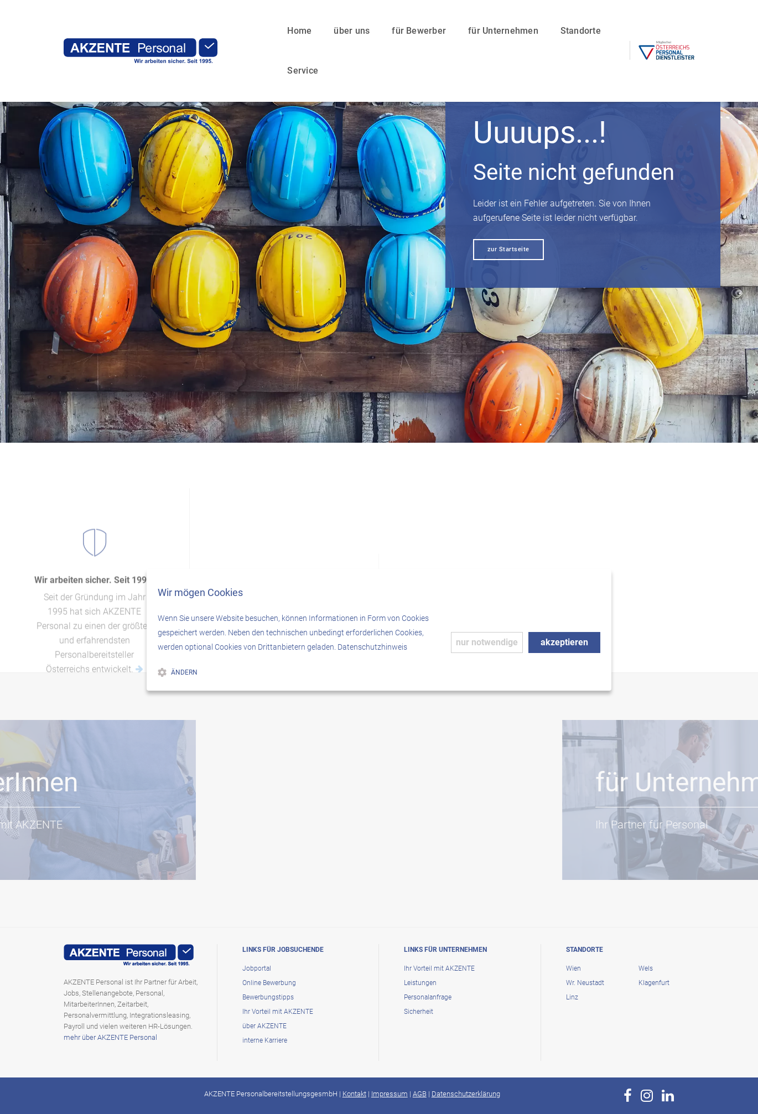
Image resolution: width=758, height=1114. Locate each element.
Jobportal (256, 968)
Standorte (533, 19)
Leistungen (420, 983)
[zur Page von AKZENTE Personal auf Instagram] (647, 1095)
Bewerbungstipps (268, 997)
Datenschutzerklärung (466, 1094)
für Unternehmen (456, 19)
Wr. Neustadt (585, 983)
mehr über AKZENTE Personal (110, 1037)
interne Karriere (264, 1040)
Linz (572, 997)
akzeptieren (564, 642)
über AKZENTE (264, 1026)
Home (252, 19)
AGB (420, 1094)
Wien (573, 968)
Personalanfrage (427, 997)
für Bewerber (372, 19)
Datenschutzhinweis (372, 647)
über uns (305, 19)
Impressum (389, 1094)
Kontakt (354, 1094)
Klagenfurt (653, 983)
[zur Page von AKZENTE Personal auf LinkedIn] (668, 1095)
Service (591, 19)
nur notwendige (487, 642)
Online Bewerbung (269, 983)
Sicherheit (418, 1011)
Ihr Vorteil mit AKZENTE (277, 1011)
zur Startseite (508, 249)
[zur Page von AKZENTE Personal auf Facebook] (628, 1095)
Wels (645, 968)
